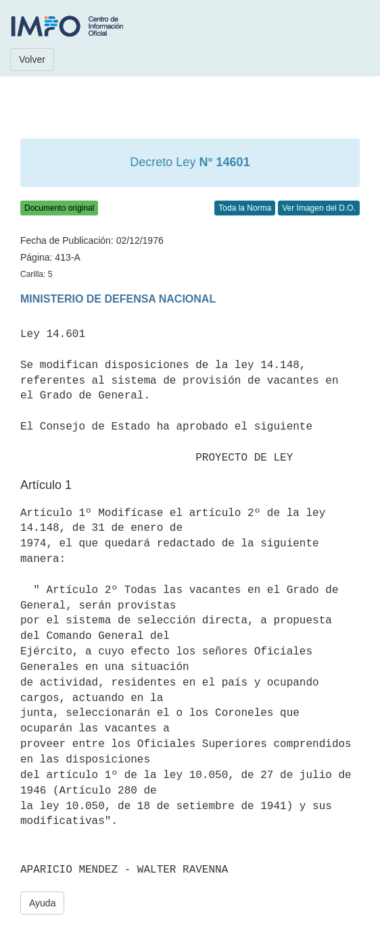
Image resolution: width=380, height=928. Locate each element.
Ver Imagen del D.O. (319, 208)
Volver (32, 59)
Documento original (59, 208)
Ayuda (42, 903)
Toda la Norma (244, 208)
